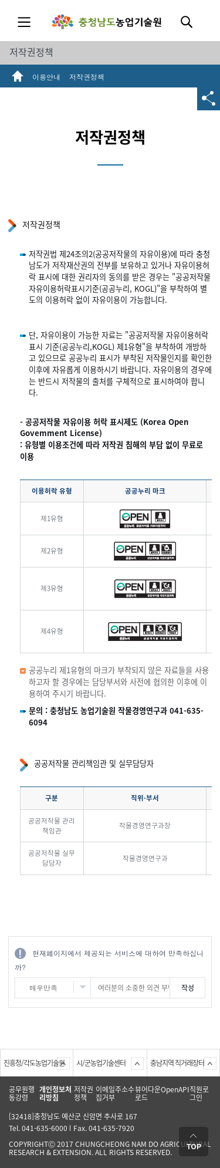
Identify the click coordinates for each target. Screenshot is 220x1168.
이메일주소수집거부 (115, 1093)
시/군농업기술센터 (101, 1063)
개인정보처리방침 (55, 1093)
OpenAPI (175, 1089)
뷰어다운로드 (148, 1093)
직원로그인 (199, 1093)
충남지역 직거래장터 (177, 1063)
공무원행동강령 (22, 1093)
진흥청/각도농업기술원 (34, 1063)
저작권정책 (31, 52)
